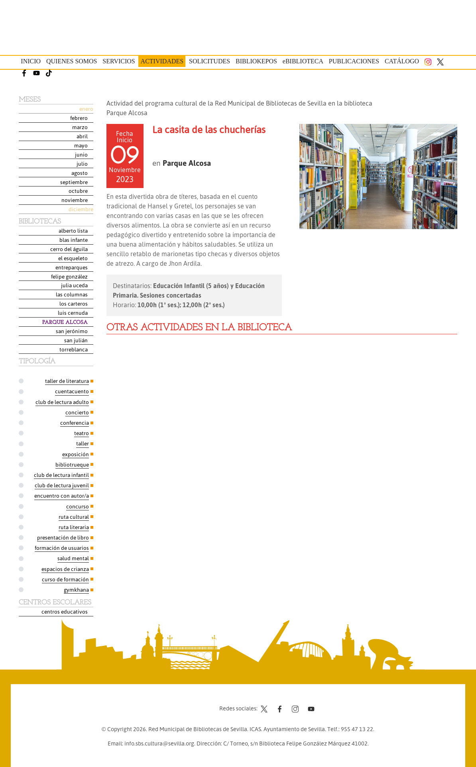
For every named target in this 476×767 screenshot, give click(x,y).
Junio (81, 154)
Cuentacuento (72, 391)
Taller (82, 443)
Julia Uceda (74, 285)
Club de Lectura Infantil (61, 474)
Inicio (31, 61)
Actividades (162, 61)
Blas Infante (73, 239)
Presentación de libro (63, 537)
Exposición (75, 454)
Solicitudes (209, 61)
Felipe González (69, 276)
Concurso (77, 506)
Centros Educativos (64, 611)
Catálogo (402, 61)
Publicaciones (354, 61)
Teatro (81, 433)
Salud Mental (73, 558)
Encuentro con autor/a (61, 495)
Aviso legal (199, 702)
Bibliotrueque (72, 464)
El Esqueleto (73, 258)
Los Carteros (73, 303)
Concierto (77, 412)
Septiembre (74, 182)
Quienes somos (71, 61)
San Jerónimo (72, 331)
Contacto (167, 702)
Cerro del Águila (69, 248)
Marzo (80, 127)
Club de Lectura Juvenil (62, 485)
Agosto (79, 172)
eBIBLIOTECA (303, 61)
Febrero (79, 117)
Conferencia (74, 422)
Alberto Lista (73, 230)
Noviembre (74, 199)
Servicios (118, 61)
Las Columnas (72, 294)
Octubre (78, 190)
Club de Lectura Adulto (62, 401)
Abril (82, 136)
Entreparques (71, 267)
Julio (82, 163)
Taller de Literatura (67, 380)
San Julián (76, 340)
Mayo (81, 145)
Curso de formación (65, 579)
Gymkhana (76, 589)
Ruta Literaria (74, 527)
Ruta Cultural (74, 516)
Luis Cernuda (73, 312)
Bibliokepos (256, 61)
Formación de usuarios (62, 547)
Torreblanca (73, 349)
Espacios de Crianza (65, 568)
